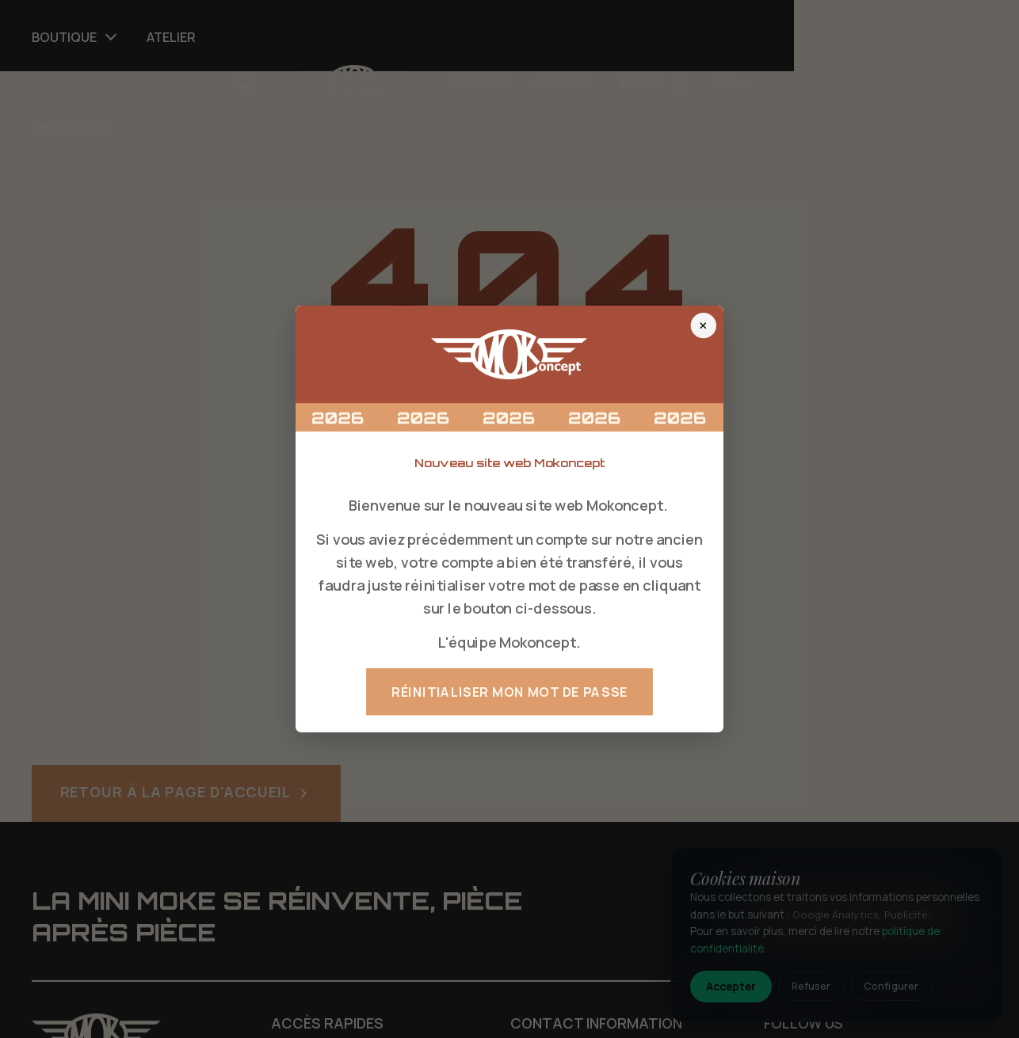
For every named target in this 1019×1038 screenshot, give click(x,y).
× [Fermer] (703, 325)
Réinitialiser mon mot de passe (509, 692)
